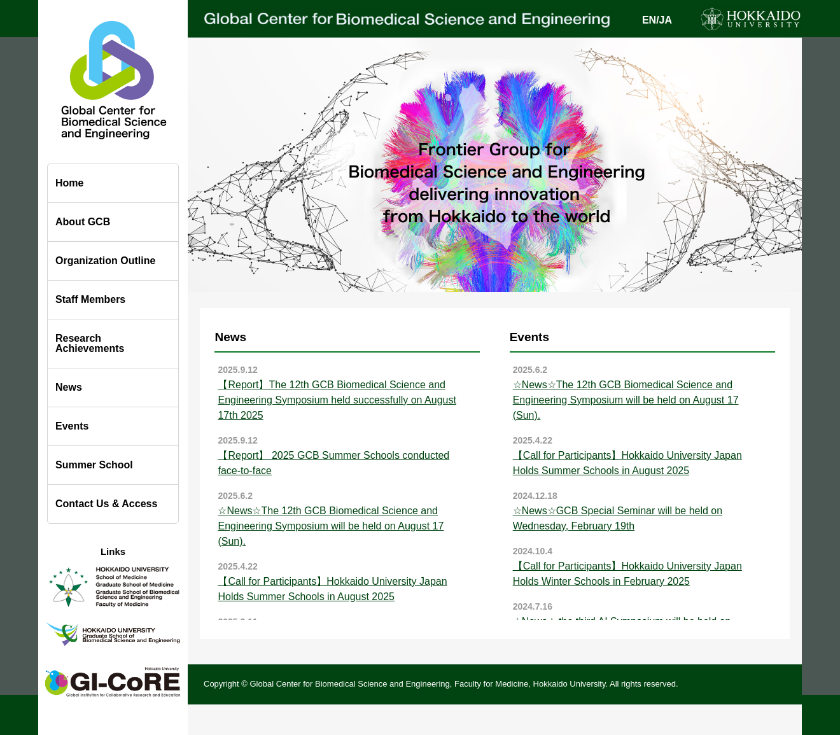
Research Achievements (90, 343)
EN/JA (657, 20)
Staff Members (90, 299)
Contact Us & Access (106, 503)
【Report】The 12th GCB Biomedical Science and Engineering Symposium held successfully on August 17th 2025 (337, 400)
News (68, 387)
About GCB (82, 221)
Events (71, 426)
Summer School (94, 464)
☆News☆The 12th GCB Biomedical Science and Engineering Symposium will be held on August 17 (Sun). (331, 526)
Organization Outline (105, 260)
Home (69, 183)
